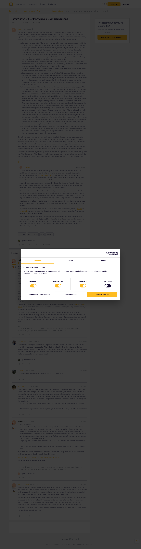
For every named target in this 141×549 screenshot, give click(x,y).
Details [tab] (70, 260)
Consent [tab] (37, 260)
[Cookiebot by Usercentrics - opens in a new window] (108, 253)
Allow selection (70, 294)
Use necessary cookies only (39, 294)
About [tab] (103, 260)
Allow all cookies (102, 294)
